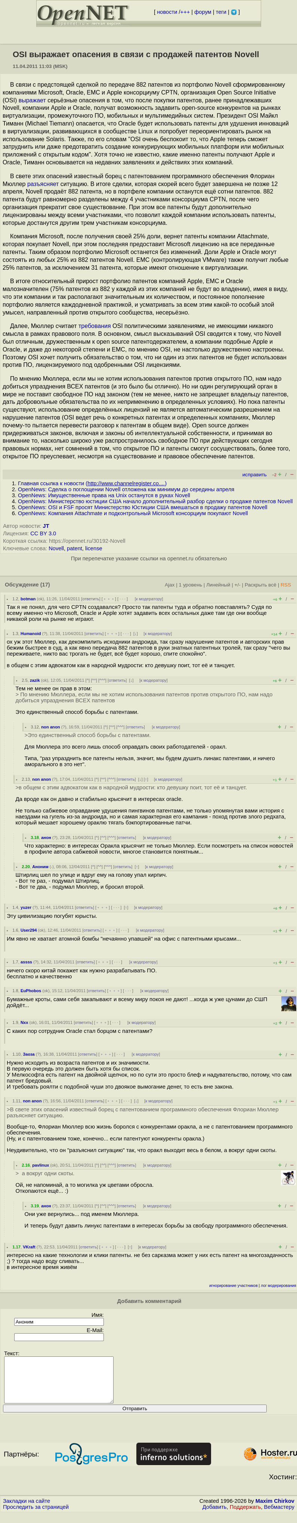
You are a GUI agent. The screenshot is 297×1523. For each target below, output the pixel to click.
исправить (254, 474)
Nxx (24, 1022)
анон (46, 837)
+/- (237, 585)
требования (94, 326)
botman (28, 599)
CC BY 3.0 (43, 533)
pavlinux (40, 1165)
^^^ (102, 680)
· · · (122, 599)
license (93, 548)
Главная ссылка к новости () (92, 483)
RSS (286, 585)
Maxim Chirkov (275, 1510)
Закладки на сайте (26, 1510)
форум (202, 12)
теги (221, 12)
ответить (90, 599)
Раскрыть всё (260, 585)
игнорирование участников (233, 1286)
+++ (185, 12)
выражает (32, 100)
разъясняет (43, 184)
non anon (50, 727)
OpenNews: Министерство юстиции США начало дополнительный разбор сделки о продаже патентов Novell (155, 501)
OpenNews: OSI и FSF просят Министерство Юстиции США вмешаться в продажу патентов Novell (142, 507)
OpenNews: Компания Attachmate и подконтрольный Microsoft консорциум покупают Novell (133, 513)
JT (46, 526)
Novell (56, 548)
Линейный (218, 585)
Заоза (29, 1054)
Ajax (170, 585)
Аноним (40, 866)
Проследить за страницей (36, 1516)
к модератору (149, 599)
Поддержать (245, 1516)
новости (167, 12)
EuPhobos (31, 990)
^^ (94, 680)
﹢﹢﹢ (109, 599)
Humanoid (31, 633)
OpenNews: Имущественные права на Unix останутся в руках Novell (104, 495)
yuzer (26, 907)
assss (26, 962)
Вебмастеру (279, 1516)
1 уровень (190, 585)
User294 (29, 930)
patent (74, 548)
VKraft (29, 1247)
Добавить (214, 1516)
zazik (35, 680)
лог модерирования (278, 1286)
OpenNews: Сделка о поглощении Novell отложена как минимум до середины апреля (126, 489)
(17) (45, 585)
